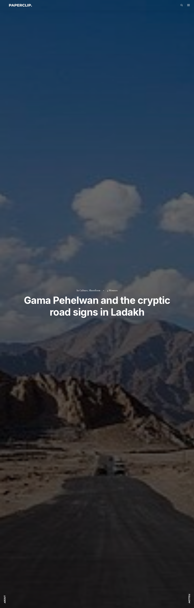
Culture (84, 33)
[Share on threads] (123, 409)
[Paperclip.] (21, 7)
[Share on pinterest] (127, 409)
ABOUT (4, 599)
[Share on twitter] (120, 409)
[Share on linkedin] (130, 409)
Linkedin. (143, 574)
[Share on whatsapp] (134, 409)
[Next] (141, 527)
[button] (46, 469)
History (46, 453)
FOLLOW (189, 598)
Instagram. (144, 570)
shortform (55, 410)
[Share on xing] (141, 409)
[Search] (180, 7)
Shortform (94, 33)
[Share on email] (144, 409)
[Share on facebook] (117, 409)
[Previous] (52, 527)
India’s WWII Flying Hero (142, 499)
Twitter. (142, 566)
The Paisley (82, 499)
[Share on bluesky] (137, 409)
